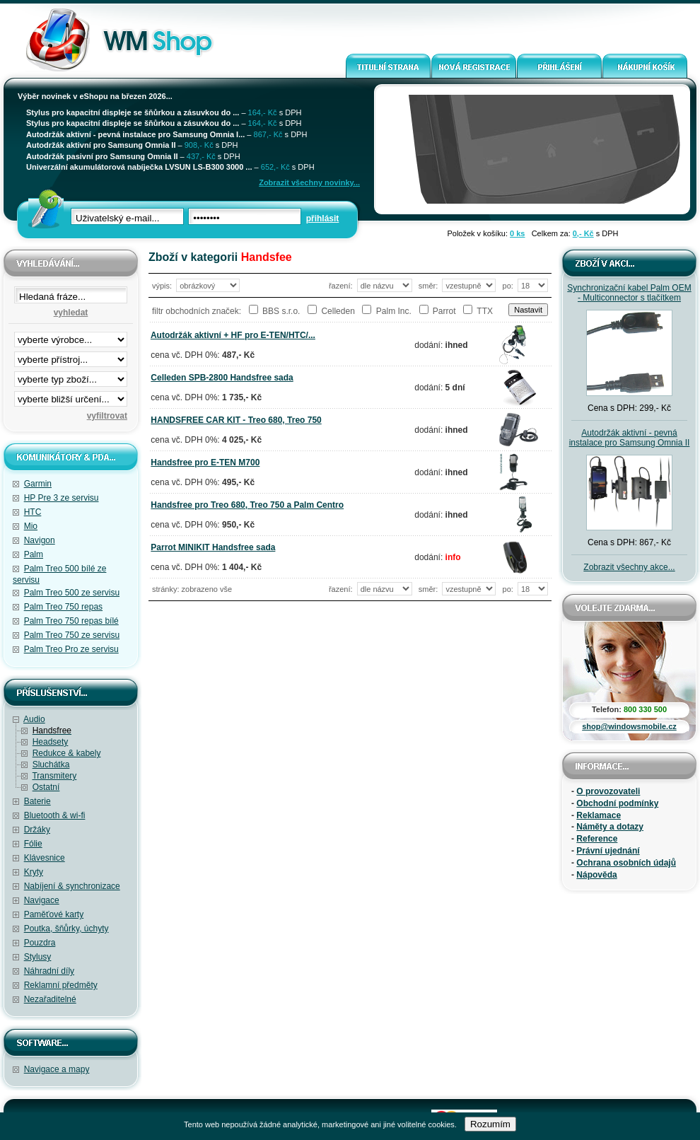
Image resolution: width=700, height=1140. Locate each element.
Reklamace (598, 815)
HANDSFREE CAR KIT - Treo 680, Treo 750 (236, 420)
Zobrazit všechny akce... (629, 567)
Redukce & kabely (67, 753)
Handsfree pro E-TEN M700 (205, 462)
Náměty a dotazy (609, 827)
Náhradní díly (49, 971)
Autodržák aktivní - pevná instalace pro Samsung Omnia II (629, 438)
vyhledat (71, 313)
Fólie (33, 844)
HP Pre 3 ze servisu (61, 498)
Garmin (38, 484)
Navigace (41, 900)
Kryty (33, 872)
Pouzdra (40, 943)
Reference (596, 839)
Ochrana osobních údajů (626, 863)
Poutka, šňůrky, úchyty (66, 928)
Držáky (37, 829)
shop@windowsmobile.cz (629, 726)
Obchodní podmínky (617, 803)
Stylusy (38, 957)
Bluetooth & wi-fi (55, 815)
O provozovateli (608, 791)
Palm (33, 554)
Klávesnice (44, 858)
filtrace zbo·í (70, 376)
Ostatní (46, 787)
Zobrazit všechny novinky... (309, 182)
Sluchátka (51, 764)
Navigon (39, 540)
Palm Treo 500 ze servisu (71, 593)
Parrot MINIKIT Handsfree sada (213, 547)
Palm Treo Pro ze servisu (71, 649)
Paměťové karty (54, 914)
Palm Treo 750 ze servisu (71, 635)
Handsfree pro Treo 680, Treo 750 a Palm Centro (247, 505)
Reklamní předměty (61, 985)
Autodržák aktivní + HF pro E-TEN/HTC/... (233, 335)
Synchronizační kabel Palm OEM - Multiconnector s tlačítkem (629, 293)
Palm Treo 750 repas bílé (71, 621)
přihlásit (322, 218)
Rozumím (490, 1124)
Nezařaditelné (50, 999)
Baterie (37, 801)
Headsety (51, 742)
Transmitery (54, 776)
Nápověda (596, 875)
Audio (34, 719)
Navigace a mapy (57, 1069)
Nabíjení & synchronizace (72, 886)
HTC (33, 512)
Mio (30, 526)
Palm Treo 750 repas (63, 607)
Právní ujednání (607, 851)
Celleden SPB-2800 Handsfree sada (222, 378)
